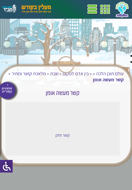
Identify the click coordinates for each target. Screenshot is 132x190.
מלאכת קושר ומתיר (29, 73)
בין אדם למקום (76, 73)
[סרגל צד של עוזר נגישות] (6, 166)
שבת (54, 73)
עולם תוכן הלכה (110, 73)
